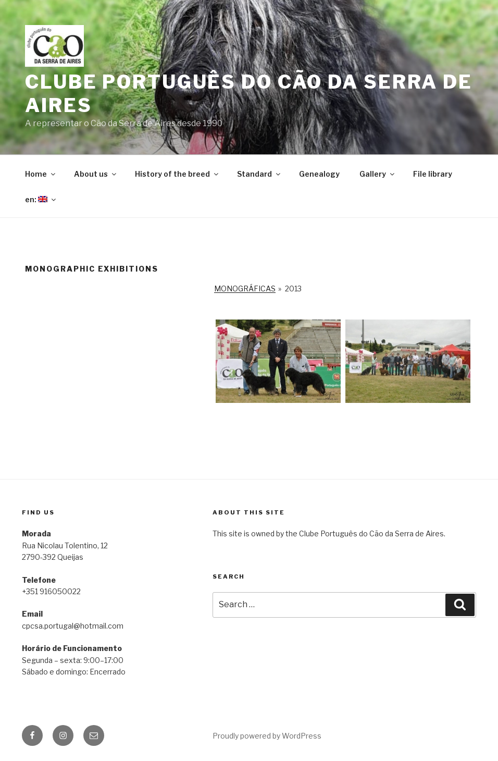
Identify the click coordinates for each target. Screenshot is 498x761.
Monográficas (245, 288)
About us (96, 173)
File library (432, 173)
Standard (259, 173)
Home (41, 173)
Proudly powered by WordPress (267, 735)
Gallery (377, 173)
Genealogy (319, 173)
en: (41, 199)
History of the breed (177, 173)
